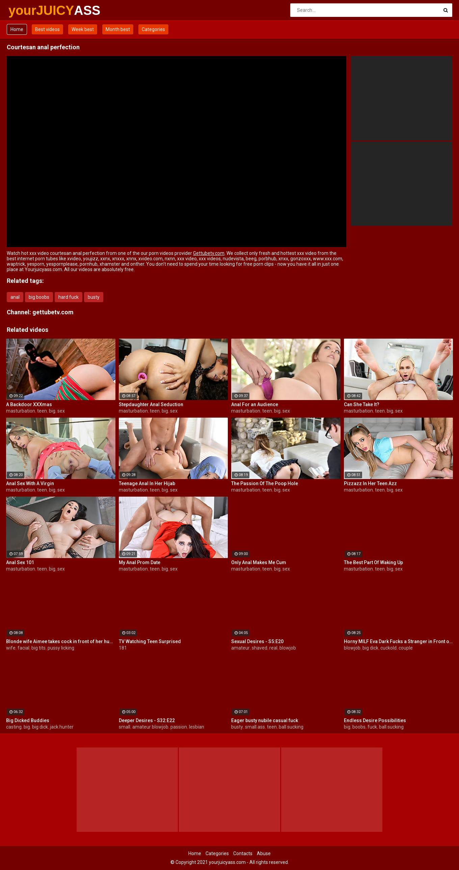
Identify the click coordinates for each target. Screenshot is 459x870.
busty (94, 297)
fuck (372, 727)
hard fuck (68, 297)
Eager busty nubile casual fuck (264, 720)
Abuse (264, 853)
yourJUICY (26, 10)
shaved (259, 648)
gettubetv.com (53, 312)
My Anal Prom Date (139, 562)
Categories (153, 29)
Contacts (242, 853)
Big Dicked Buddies (27, 720)
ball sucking (291, 727)
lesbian (196, 727)
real (273, 648)
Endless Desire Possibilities (375, 720)
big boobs (39, 297)
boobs (359, 727)
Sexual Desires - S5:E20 (257, 641)
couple (406, 648)
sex (61, 411)
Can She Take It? (361, 404)
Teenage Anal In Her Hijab (147, 483)
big (52, 411)
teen (42, 411)
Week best (83, 29)
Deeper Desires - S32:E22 (147, 720)
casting (14, 727)
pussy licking (61, 648)
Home (16, 29)
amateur (240, 648)
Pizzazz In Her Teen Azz (370, 483)
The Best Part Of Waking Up (373, 562)
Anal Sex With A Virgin (30, 483)
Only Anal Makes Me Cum (258, 562)
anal (15, 297)
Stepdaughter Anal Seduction (151, 404)
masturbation (20, 411)
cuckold (388, 648)
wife (11, 648)
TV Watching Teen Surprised (150, 641)
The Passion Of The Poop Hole (264, 483)
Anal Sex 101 (20, 562)
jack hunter (62, 727)
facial (23, 648)
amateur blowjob (150, 727)
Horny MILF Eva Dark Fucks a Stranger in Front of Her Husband (398, 641)
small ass (255, 727)
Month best (118, 29)
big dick (370, 648)
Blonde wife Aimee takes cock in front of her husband (60, 641)
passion (178, 727)
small (124, 727)
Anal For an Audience (254, 404)
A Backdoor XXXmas (29, 404)
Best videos (47, 29)
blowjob (287, 648)
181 (123, 648)
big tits (38, 648)
